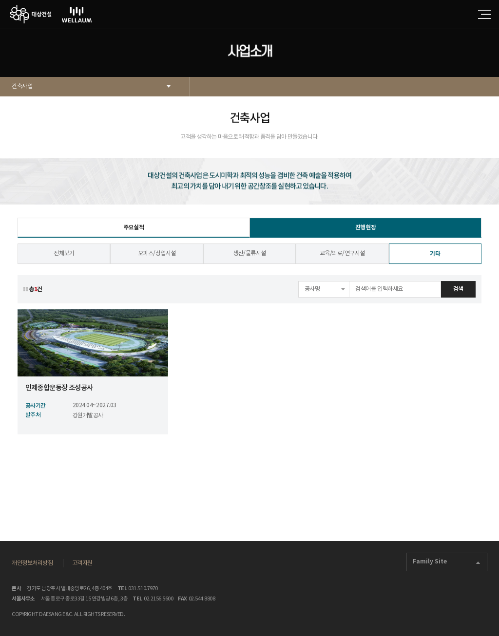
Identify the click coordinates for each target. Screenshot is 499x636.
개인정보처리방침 (32, 563)
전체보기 (64, 259)
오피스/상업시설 (157, 259)
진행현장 (365, 232)
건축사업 (22, 86)
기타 (435, 259)
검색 (458, 294)
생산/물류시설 (249, 259)
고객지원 (82, 563)
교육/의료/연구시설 (342, 259)
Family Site (446, 561)
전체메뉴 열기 (484, 14)
